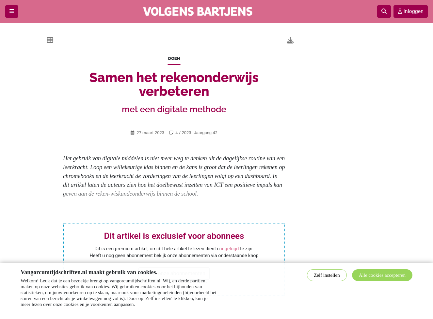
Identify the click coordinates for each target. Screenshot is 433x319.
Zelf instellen (327, 275)
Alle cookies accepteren (382, 275)
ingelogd (230, 249)
